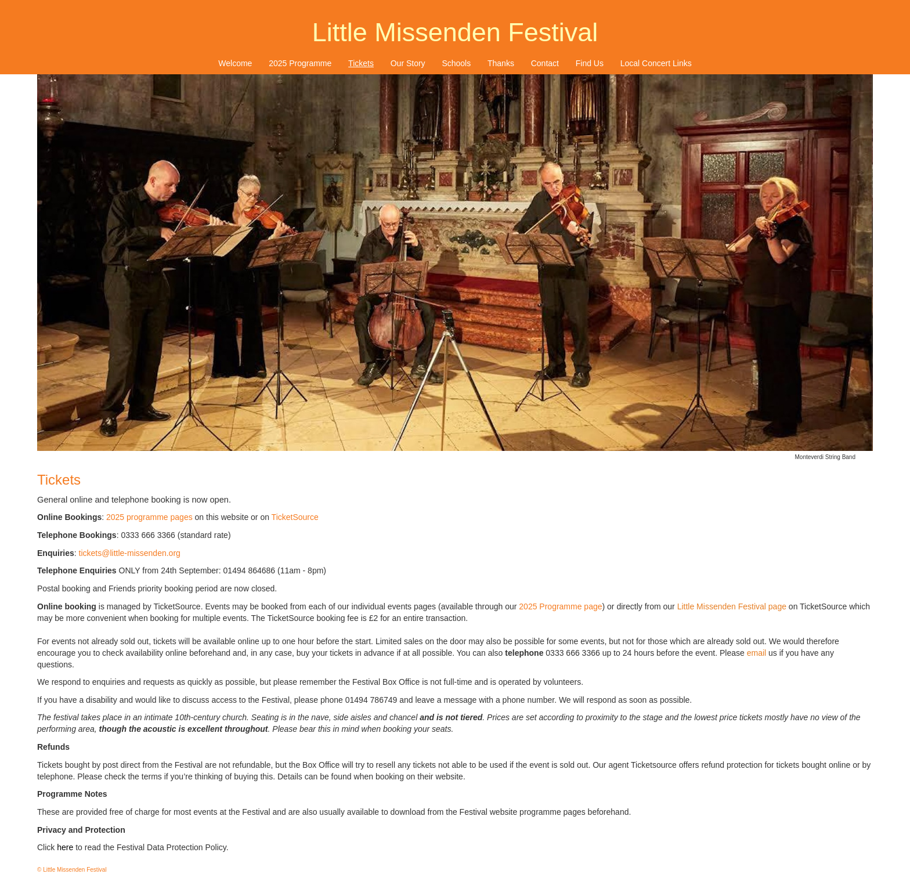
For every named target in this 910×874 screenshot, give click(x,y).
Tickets (361, 63)
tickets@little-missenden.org (129, 553)
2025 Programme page (560, 606)
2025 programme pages (149, 517)
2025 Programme (300, 63)
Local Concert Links (656, 63)
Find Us (590, 63)
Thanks (501, 63)
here (65, 847)
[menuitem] (235, 63)
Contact (545, 63)
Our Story (408, 63)
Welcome (235, 63)
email (756, 653)
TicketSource (295, 517)
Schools (456, 63)
